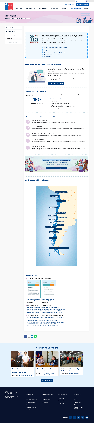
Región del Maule (60, 221)
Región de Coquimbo (61, 212)
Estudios (86, 8)
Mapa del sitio (29, 410)
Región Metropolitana (62, 217)
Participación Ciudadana (11, 42)
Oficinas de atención (31, 397)
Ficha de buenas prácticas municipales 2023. (33, 300)
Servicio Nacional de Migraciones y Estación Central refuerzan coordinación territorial (22, 371)
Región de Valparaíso (52, 215)
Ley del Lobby (61, 403)
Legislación (65, 8)
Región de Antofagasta (61, 200)
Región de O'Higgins (52, 219)
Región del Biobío (59, 224)
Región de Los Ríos (58, 229)
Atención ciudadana (43, 8)
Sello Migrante (9, 38)
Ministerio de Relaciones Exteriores (79, 408)
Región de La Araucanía (50, 226)
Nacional (30, 375)
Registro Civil (76, 397)
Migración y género (47, 374)
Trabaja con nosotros (31, 407)
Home (26, 27)
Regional (71, 373)
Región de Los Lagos (54, 232)
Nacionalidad (45, 402)
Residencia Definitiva (46, 399)
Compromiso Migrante (11, 27)
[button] (56, 83)
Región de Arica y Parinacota (61, 192)
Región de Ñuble (52, 222)
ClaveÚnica (76, 399)
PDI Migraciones (77, 394)
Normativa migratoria (62, 394)
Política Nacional (55, 8)
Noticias (28, 404)
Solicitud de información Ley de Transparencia (65, 398)
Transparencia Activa (62, 401)
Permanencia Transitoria (47, 394)
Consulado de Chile (78, 402)
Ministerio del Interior (78, 404)
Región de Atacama (53, 207)
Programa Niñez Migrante (11, 35)
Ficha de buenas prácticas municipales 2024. (48, 300)
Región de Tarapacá (54, 196)
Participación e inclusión (76, 8)
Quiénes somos (20, 8)
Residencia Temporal (46, 397)
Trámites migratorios (31, 8)
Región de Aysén (53, 238)
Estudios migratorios (31, 402)
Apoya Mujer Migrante (11, 31)
